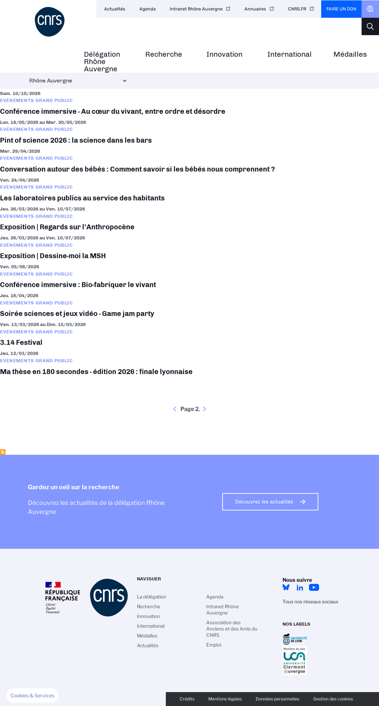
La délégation (151, 597)
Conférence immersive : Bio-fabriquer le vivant (189, 276)
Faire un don (341, 8)
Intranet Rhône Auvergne (196, 8)
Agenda (147, 8)
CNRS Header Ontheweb (370, 9)
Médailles (350, 54)
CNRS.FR (297, 8)
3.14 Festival (189, 334)
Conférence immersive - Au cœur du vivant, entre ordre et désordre (189, 103)
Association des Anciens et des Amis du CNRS (231, 629)
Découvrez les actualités (264, 502)
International (290, 54)
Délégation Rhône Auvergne (102, 61)
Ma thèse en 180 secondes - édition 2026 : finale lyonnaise (189, 363)
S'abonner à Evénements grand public (3, 452)
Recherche (163, 54)
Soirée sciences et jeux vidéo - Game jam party (189, 305)
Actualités (114, 8)
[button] (32, 695)
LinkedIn (300, 587)
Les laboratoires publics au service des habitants (189, 189)
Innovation (224, 54)
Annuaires (255, 8)
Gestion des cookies (333, 698)
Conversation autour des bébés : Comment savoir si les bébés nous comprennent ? (189, 160)
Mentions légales (225, 698)
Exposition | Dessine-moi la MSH (189, 247)
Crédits (187, 698)
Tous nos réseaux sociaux (310, 601)
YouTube (314, 587)
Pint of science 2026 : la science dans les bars (189, 132)
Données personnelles (277, 698)
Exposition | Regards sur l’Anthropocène (189, 218)
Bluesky (286, 587)
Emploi (213, 645)
